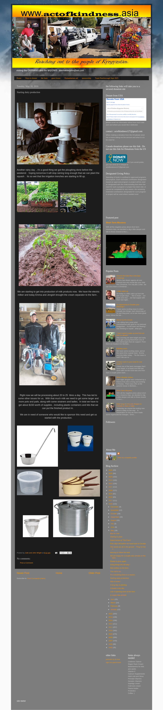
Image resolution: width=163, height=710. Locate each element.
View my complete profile (127, 458)
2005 (110, 647)
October (114, 514)
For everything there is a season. (122, 575)
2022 (110, 484)
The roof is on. (115, 571)
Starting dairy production (119, 578)
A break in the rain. (117, 588)
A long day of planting (118, 585)
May (112, 530)
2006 (110, 644)
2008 (110, 637)
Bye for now (114, 533)
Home (19, 78)
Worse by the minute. (124, 320)
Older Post (94, 573)
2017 (110, 500)
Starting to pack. (116, 537)
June (113, 527)
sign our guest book (113, 662)
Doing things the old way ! (120, 565)
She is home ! (115, 581)
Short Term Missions (116, 223)
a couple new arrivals (118, 595)
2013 (110, 620)
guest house (55, 78)
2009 (110, 634)
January (114, 609)
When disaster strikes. (125, 377)
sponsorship (86, 78)
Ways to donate (31, 78)
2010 (110, 630)
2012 (110, 624)
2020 (110, 490)
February (114, 606)
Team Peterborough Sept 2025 (106, 78)
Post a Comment (26, 563)
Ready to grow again (118, 561)
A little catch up (122, 291)
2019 (110, 494)
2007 (110, 641)
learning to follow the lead (120, 552)
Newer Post (23, 573)
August (114, 520)
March (113, 603)
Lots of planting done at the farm (122, 592)
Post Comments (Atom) (36, 578)
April (113, 599)
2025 (110, 473)
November (115, 510)
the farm (44, 78)
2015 (110, 614)
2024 (110, 477)
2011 (110, 627)
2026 (110, 470)
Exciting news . (122, 348)
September (115, 517)
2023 (110, 480)
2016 (110, 504)
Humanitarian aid (71, 78)
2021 (110, 487)
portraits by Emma (113, 659)
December (115, 507)
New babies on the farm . (119, 568)
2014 (110, 617)
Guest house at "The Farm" (120, 540)
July (112, 524)
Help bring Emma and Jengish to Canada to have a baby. (129, 405)
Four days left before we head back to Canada (128, 544)
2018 (110, 497)
